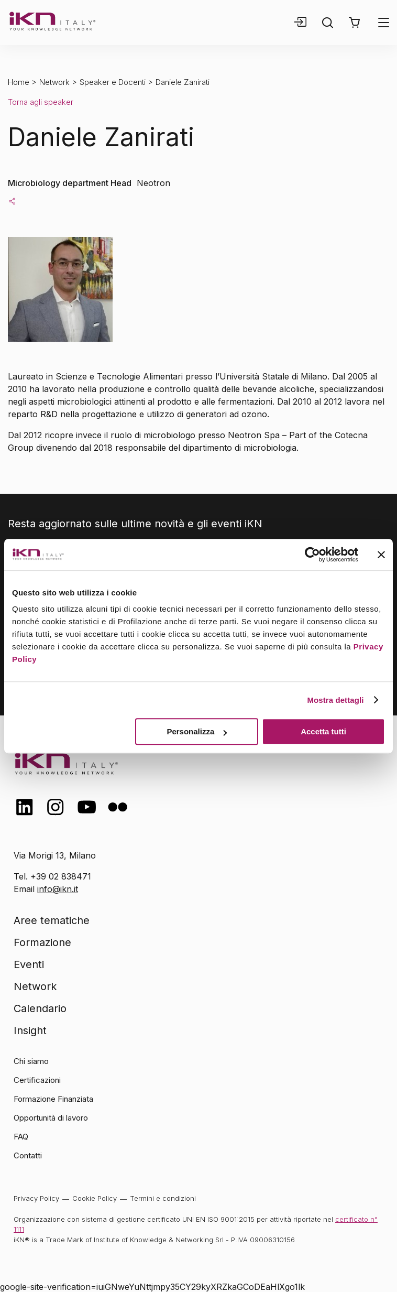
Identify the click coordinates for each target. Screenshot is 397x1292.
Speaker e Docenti (113, 82)
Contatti (28, 1155)
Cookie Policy (94, 1198)
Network (54, 82)
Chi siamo (31, 1061)
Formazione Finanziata (53, 1099)
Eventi (29, 964)
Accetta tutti (323, 731)
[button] (354, 22)
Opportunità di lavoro (51, 1118)
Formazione (42, 942)
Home (18, 82)
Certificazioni (37, 1080)
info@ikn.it (57, 889)
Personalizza (197, 731)
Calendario (40, 1008)
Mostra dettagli (335, 700)
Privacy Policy (36, 1198)
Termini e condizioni (163, 1198)
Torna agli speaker (40, 102)
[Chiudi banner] (381, 554)
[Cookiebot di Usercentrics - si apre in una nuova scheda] (312, 554)
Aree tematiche (52, 920)
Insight (30, 1030)
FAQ (21, 1137)
